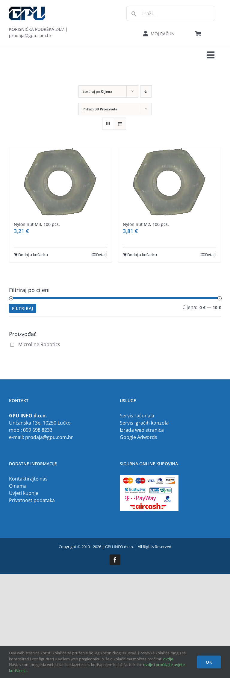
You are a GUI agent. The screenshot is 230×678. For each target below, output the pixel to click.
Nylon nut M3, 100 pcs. (37, 224)
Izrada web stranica (142, 430)
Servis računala (137, 415)
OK (209, 662)
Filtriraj (22, 308)
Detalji (101, 254)
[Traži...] (170, 13)
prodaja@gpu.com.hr (49, 437)
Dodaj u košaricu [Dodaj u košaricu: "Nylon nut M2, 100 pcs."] (142, 254)
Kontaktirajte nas (28, 478)
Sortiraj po (97, 91)
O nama (18, 486)
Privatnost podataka (32, 500)
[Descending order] (146, 91)
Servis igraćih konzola (144, 422)
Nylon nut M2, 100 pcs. (146, 224)
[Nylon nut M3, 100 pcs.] (60, 181)
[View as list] (120, 124)
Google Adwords (138, 437)
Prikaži (100, 109)
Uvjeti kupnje (23, 493)
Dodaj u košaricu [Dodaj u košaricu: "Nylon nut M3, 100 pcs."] (33, 254)
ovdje (168, 659)
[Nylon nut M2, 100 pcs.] (169, 181)
